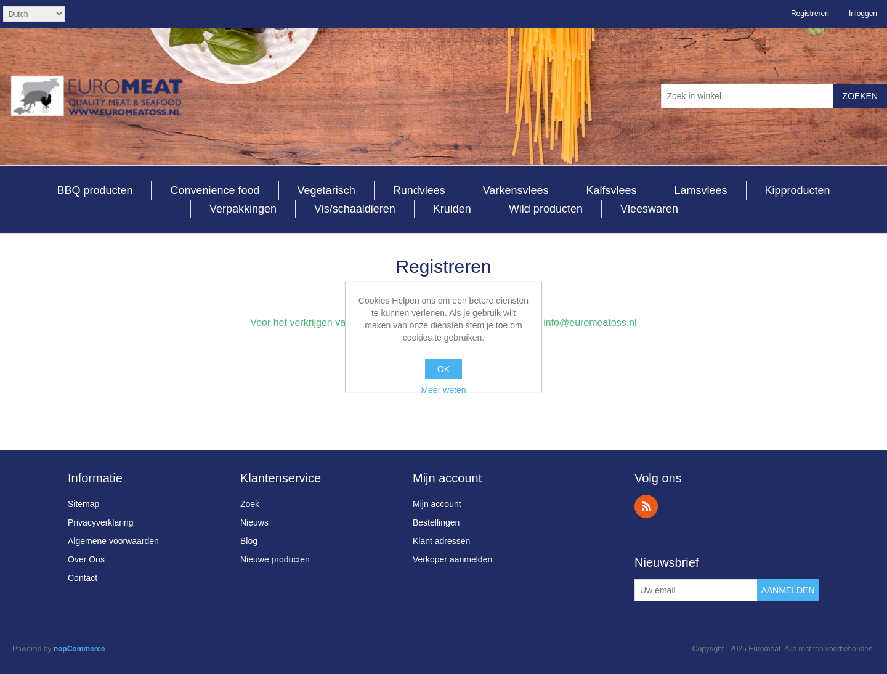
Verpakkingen (243, 209)
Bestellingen (436, 522)
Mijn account (437, 504)
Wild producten (546, 209)
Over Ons (86, 559)
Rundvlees (419, 190)
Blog (248, 541)
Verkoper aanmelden (452, 559)
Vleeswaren (649, 209)
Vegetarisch (326, 190)
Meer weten (443, 390)
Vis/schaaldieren (354, 209)
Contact (82, 578)
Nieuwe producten (275, 559)
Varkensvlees (516, 190)
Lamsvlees (700, 190)
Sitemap (83, 504)
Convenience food (214, 190)
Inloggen (863, 13)
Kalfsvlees (611, 190)
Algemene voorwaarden (113, 541)
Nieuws (254, 522)
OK (443, 369)
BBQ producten (94, 190)
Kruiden (452, 209)
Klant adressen (441, 541)
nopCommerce (79, 648)
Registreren (810, 13)
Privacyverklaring (101, 522)
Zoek (249, 504)
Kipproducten (797, 190)
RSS (646, 506)
